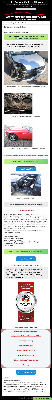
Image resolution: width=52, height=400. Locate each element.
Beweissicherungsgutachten (26, 350)
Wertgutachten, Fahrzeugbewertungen (24, 46)
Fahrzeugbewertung (26, 341)
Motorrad (34, 388)
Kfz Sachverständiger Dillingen (27, 2)
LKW (26, 388)
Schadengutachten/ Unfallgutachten (26, 331)
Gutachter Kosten (34, 384)
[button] (26, 168)
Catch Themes (31, 398)
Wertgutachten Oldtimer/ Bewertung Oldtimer (26, 336)
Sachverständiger (21, 391)
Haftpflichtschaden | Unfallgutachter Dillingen (35, 391)
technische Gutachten (29, 386)
